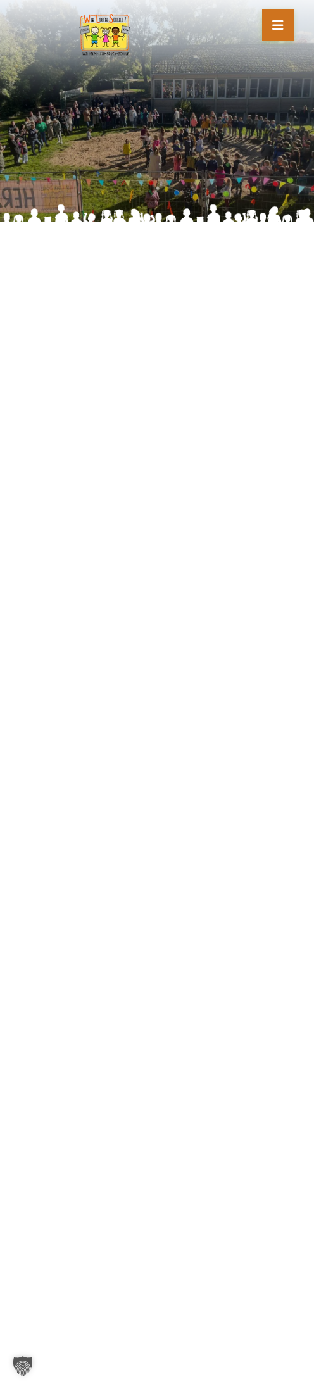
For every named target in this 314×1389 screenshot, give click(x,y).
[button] (23, 1366)
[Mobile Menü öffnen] (278, 25)
